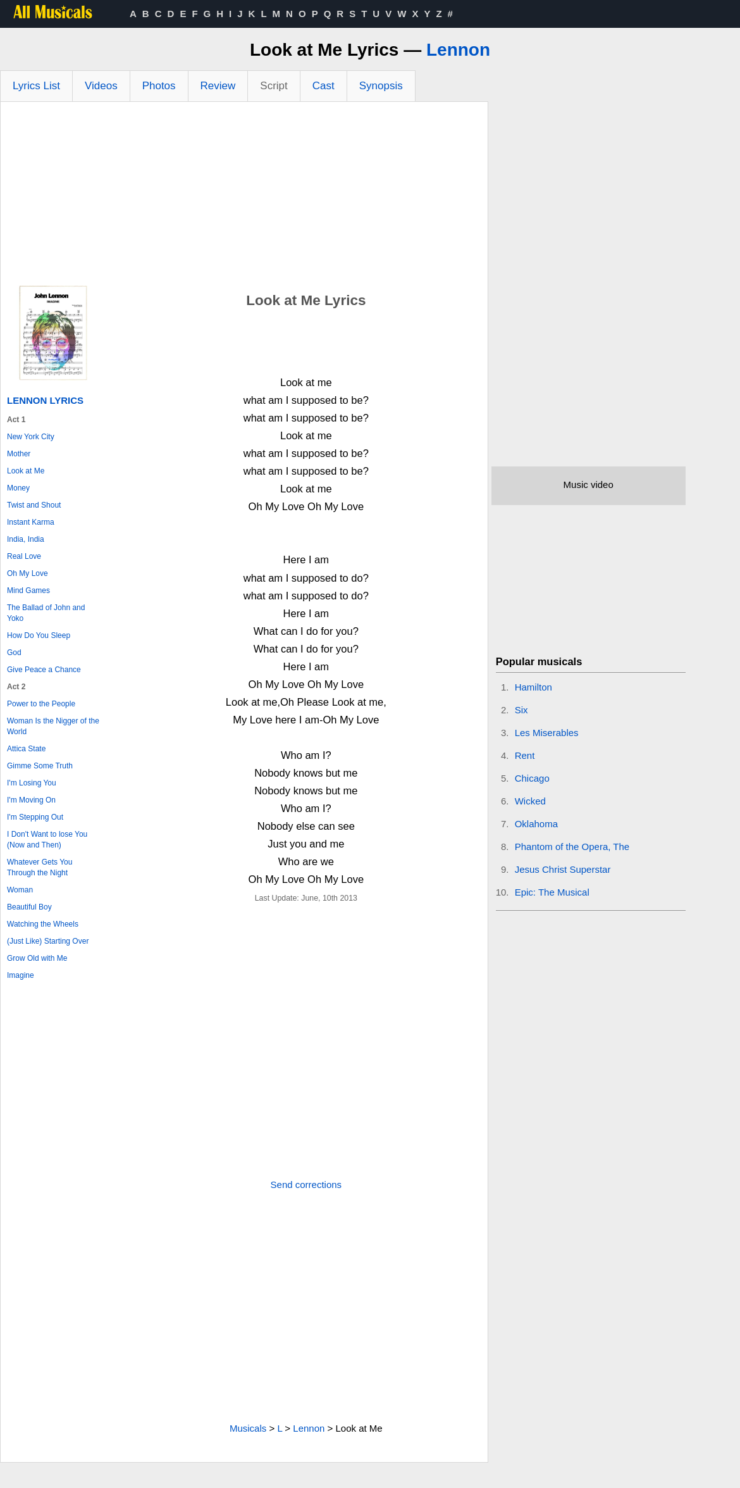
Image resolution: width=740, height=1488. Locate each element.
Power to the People (41, 703)
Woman (20, 889)
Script (273, 86)
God (14, 652)
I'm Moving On (31, 800)
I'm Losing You (31, 782)
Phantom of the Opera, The (572, 846)
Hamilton (533, 687)
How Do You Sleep (38, 635)
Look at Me (25, 470)
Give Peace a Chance (44, 669)
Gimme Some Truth (40, 765)
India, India (25, 539)
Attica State (26, 748)
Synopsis (381, 86)
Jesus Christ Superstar (563, 869)
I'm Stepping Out (35, 817)
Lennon (458, 49)
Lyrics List (36, 86)
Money (18, 488)
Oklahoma (536, 823)
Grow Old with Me (37, 958)
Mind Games (28, 590)
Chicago (532, 778)
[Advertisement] (244, 196)
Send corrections (306, 1184)
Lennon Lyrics (45, 400)
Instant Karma (30, 522)
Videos (101, 86)
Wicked (530, 801)
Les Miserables (547, 732)
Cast (323, 86)
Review (218, 86)
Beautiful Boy (29, 907)
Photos (159, 86)
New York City (30, 436)
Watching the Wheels (42, 924)
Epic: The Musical (552, 892)
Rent (525, 755)
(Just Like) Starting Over (48, 941)
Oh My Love (27, 573)
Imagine (20, 975)
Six (521, 709)
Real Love (24, 556)
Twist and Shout (34, 505)
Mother (18, 453)
